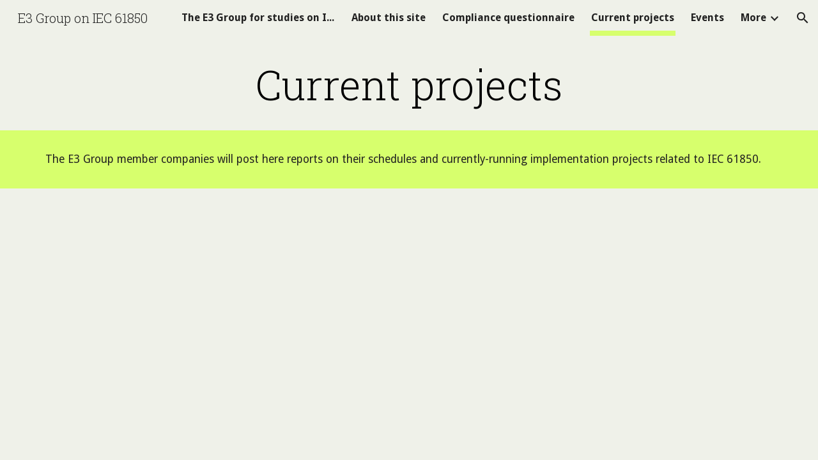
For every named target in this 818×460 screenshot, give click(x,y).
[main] (409, 84)
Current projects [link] (632, 18)
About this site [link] (388, 18)
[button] (802, 18)
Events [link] (707, 18)
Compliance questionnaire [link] (508, 18)
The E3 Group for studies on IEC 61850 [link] (258, 18)
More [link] (753, 18)
